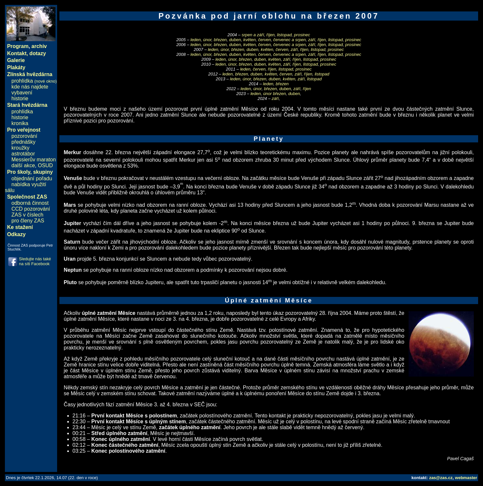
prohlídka (34, 81)
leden (196, 39)
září (311, 39)
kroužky (20, 148)
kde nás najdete (29, 86)
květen (249, 39)
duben (235, 39)
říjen (270, 34)
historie (19, 98)
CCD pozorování (30, 209)
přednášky (23, 142)
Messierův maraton (33, 159)
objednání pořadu (31, 178)
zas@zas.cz (441, 477)
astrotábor (23, 153)
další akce (23, 165)
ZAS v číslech (27, 215)
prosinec (302, 34)
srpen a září (253, 34)
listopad (284, 34)
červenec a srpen (289, 39)
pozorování (24, 136)
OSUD (45, 165)
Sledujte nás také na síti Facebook (35, 261)
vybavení (21, 92)
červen (264, 39)
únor (207, 39)
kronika (19, 123)
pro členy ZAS (27, 220)
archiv (39, 46)
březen (220, 39)
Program (18, 46)
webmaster (466, 477)
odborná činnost (30, 203)
